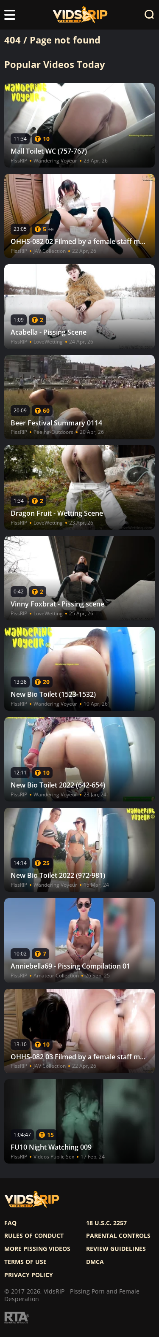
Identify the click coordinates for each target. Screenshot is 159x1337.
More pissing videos (37, 1249)
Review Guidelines (116, 1249)
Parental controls (118, 1236)
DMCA (95, 1262)
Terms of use (25, 1262)
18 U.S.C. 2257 (106, 1223)
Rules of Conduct (34, 1236)
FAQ (10, 1223)
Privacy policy (28, 1275)
